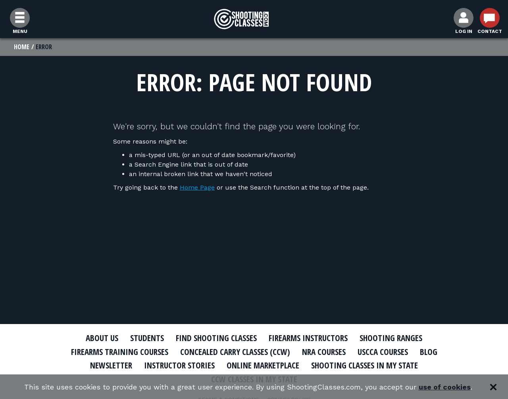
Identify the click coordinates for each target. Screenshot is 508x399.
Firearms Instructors (308, 337)
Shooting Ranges (391, 337)
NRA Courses (324, 351)
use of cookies (445, 387)
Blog (428, 351)
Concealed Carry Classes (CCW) (235, 351)
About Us (102, 337)
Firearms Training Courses (119, 351)
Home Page (197, 187)
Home (21, 46)
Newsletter (111, 365)
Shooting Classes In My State (364, 365)
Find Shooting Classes (216, 337)
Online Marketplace (263, 365)
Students (147, 337)
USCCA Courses (383, 351)
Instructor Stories (179, 365)
